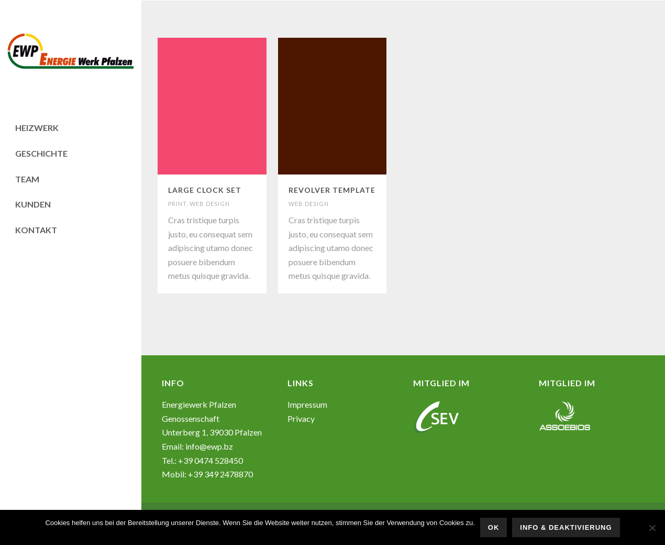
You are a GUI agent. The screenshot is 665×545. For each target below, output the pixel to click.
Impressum (307, 404)
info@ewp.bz (209, 446)
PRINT (177, 203)
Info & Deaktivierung (566, 527)
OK (494, 527)
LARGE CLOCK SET (204, 190)
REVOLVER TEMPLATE (332, 190)
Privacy (301, 418)
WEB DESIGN (210, 203)
